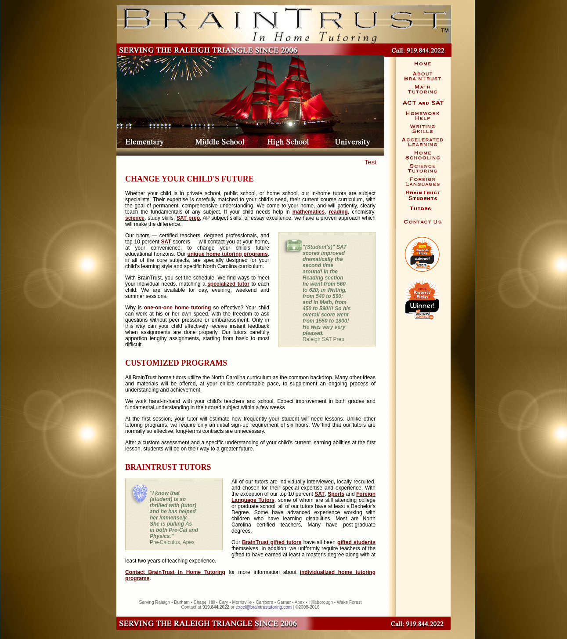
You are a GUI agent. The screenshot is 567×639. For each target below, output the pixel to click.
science (134, 218)
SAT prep (188, 218)
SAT (166, 242)
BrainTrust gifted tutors (271, 542)
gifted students (356, 542)
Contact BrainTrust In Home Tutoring (175, 572)
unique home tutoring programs (227, 254)
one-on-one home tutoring (177, 308)
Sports (336, 494)
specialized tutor (228, 284)
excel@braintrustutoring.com (264, 607)
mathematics (309, 212)
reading (338, 212)
